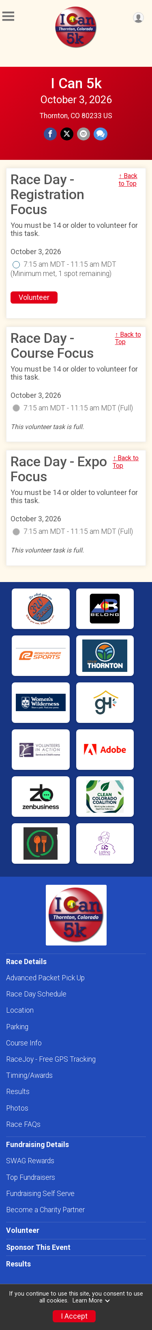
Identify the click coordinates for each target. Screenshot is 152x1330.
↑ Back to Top (128, 179)
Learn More (92, 1300)
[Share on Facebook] (50, 133)
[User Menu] (138, 17)
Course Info (24, 1043)
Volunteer (34, 297)
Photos (17, 1108)
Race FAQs (23, 1124)
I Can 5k (76, 83)
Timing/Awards (29, 1075)
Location (20, 1010)
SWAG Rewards (30, 1161)
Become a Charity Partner (45, 1210)
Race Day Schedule (36, 994)
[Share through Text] (100, 133)
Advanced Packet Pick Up (45, 978)
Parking (17, 1027)
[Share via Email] (83, 133)
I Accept (74, 1316)
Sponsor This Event (38, 1247)
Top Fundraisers (30, 1177)
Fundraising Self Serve (40, 1194)
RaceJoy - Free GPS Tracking (51, 1059)
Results (18, 1092)
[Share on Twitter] (66, 133)
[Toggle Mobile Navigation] (8, 16)
